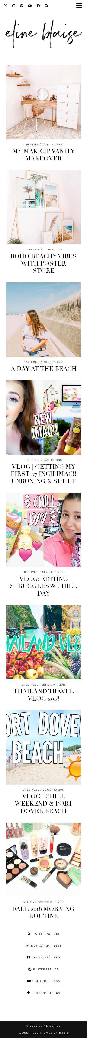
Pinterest (43, 969)
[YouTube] (30, 6)
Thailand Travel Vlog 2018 (43, 695)
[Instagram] (13, 6)
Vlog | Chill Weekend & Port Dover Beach (44, 804)
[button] (80, 6)
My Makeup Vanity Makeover (44, 155)
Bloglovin (43, 993)
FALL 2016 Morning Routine (43, 912)
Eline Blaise (50, 1025)
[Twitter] (6, 6)
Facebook (43, 957)
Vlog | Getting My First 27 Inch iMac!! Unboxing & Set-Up (43, 474)
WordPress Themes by (43, 1032)
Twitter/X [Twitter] (43, 933)
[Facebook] (38, 6)
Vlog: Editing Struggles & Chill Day (43, 586)
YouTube (43, 981)
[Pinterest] (21, 6)
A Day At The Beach (44, 369)
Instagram (43, 945)
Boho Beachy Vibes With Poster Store (43, 264)
